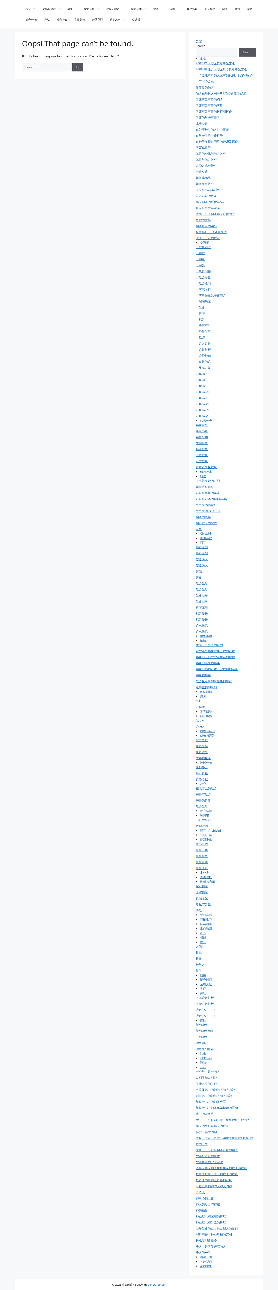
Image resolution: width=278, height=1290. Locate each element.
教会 (159, 9)
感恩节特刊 (207, 731)
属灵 (203, 696)
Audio (200, 720)
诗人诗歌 (203, 344)
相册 (203, 937)
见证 (200, 337)
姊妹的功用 (203, 675)
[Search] (77, 67)
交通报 (136, 19)
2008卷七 (202, 410)
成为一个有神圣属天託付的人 (215, 214)
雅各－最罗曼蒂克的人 (211, 1246)
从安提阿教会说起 (208, 208)
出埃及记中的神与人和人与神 (215, 1090)
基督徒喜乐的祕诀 (208, 493)
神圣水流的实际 (206, 226)
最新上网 (202, 850)
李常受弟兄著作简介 (211, 295)
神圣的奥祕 (203, 517)
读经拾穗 (203, 356)
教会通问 (203, 283)
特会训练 (206, 924)
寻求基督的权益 (206, 196)
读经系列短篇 (205, 1049)
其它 (199, 577)
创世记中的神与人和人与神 (214, 1096)
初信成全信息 (205, 487)
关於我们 (206, 1262)
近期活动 (202, 826)
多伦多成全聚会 (206, 166)
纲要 (203, 975)
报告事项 (206, 636)
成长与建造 (116, 9)
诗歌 (249, 9)
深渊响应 (203, 301)
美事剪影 (203, 325)
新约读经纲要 (205, 1031)
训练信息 (202, 455)
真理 (200, 313)
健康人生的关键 (206, 1084)
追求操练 (202, 625)
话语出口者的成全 (208, 238)
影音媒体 (206, 716)
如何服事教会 (205, 184)
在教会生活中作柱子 (209, 136)
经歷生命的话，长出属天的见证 (217, 1228)
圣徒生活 (203, 331)
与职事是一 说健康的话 (211, 232)
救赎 (199, 958)
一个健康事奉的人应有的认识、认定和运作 (224, 75)
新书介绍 (202, 844)
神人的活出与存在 (208, 1204)
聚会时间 (206, 980)
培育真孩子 (203, 148)
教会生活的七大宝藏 (209, 1162)
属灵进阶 (202, 752)
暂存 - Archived (210, 830)
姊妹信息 (202, 425)
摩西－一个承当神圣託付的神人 (217, 1150)
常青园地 (206, 711)
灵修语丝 (202, 779)
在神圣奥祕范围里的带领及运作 (217, 142)
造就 (47, 19)
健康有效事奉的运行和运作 (214, 111)
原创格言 (202, 767)
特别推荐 (206, 919)
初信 (200, 253)
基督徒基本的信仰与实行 (212, 499)
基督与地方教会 (206, 160)
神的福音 (202, 1210)
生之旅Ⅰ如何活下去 (208, 511)
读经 (73, 9)
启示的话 (202, 886)
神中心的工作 (205, 1198)
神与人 (200, 964)
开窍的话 (202, 892)
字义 (200, 265)
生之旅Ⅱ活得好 (205, 505)
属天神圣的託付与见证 (211, 202)
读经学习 (202, 1043)
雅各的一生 (203, 1252)
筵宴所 (200, 707)
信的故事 (119, 19)
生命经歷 (202, 595)
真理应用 (202, 607)
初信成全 (206, 533)
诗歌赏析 (203, 350)
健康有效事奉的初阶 (209, 99)
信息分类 (140, 9)
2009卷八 (202, 416)
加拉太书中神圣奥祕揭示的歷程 (217, 1108)
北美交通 (202, 123)
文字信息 (202, 443)
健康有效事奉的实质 (209, 105)
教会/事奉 (31, 19)
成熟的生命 (203, 758)
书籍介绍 (206, 835)
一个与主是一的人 (208, 1072)
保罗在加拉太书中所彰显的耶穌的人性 (221, 93)
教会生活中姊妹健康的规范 (214, 681)
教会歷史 (203, 277)
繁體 (199, 41)
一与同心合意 (205, 81)
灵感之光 (202, 898)
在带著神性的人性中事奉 (212, 129)
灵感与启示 (53, 9)
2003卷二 (202, 380)
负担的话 (203, 362)
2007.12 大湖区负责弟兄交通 (215, 63)
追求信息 (202, 461)
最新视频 (202, 862)
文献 (199, 701)
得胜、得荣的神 (206, 1132)
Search (200, 46)
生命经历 (202, 601)
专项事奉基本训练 (208, 190)
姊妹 (237, 9)
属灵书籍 (192, 9)
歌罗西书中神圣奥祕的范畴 (214, 1180)
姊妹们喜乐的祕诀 (208, 663)
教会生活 (202, 583)
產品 (203, 933)
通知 (203, 1063)
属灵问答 (203, 271)
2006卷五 (202, 398)
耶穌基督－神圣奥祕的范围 (214, 1234)
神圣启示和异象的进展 (211, 1222)
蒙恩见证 (97, 19)
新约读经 (202, 1025)
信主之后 (202, 740)
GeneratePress (157, 1284)
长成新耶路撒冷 (206, 1240)
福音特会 (62, 19)
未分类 (204, 873)
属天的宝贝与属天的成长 (212, 1126)
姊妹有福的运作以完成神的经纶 (217, 669)
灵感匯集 (206, 1266)
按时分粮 (93, 9)
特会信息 (202, 449)
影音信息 (210, 9)
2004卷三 (202, 386)
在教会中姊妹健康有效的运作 (215, 651)
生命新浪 (206, 928)
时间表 (204, 815)
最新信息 (202, 856)
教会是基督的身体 (208, 1156)
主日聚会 (79, 19)
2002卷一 (202, 374)
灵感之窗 (203, 368)
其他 (199, 571)
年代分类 (202, 437)
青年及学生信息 (206, 467)
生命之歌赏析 (205, 1004)
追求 (203, 1054)
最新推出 (206, 839)
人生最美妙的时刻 (208, 481)
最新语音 (202, 868)
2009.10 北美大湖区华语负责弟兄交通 (221, 69)
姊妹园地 (206, 692)
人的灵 (200, 946)
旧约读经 (202, 1037)
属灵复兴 (202, 746)
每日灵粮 (202, 773)
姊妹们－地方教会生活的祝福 (215, 657)
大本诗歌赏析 (205, 998)
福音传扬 (202, 613)
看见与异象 (203, 904)
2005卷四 (202, 392)
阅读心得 (206, 1257)
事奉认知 (202, 547)
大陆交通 (202, 172)
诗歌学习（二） (206, 1016)
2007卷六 (202, 404)
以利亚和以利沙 (206, 1078)
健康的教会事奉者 (208, 117)
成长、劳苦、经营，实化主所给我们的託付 (224, 1138)
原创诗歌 (206, 538)
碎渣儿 (200, 1192)
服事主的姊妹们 (206, 687)
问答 (176, 9)
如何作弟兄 (203, 178)
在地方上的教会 (206, 788)
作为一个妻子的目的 (209, 645)
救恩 (199, 952)
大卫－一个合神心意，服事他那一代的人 (223, 1120)
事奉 (203, 59)
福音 (32, 9)
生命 (200, 307)
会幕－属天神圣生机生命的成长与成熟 (221, 1168)
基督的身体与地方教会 (211, 154)
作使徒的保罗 (205, 87)
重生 (199, 529)
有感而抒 (203, 289)
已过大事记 (203, 820)
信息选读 (203, 247)
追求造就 (206, 1058)
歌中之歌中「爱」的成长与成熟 (217, 1174)
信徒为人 (202, 559)
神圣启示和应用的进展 (211, 1216)
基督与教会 (203, 794)
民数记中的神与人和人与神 (214, 1186)
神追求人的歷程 (206, 523)
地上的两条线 (205, 1114)
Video (200, 726)
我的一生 (202, 1144)
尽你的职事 (203, 220)
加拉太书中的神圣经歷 (211, 1102)
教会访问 (206, 811)
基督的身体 (203, 800)
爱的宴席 (206, 915)
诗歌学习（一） (206, 1010)
